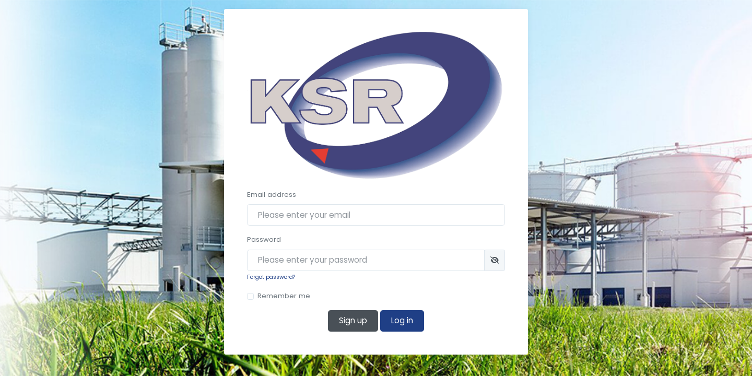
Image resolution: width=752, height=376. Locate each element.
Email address (271, 194)
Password (264, 239)
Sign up (353, 320)
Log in (402, 320)
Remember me (283, 296)
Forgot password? (271, 277)
